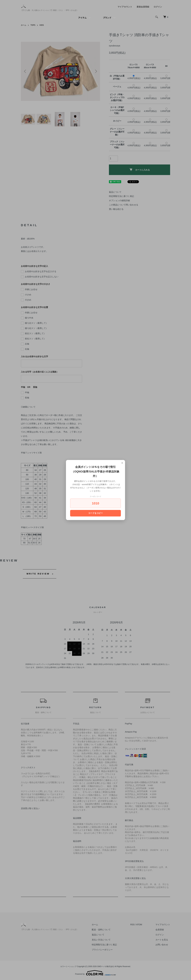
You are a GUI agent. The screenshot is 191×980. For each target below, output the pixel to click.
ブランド (107, 18)
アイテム (82, 18)
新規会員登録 (143, 7)
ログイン (158, 7)
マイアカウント (125, 7)
